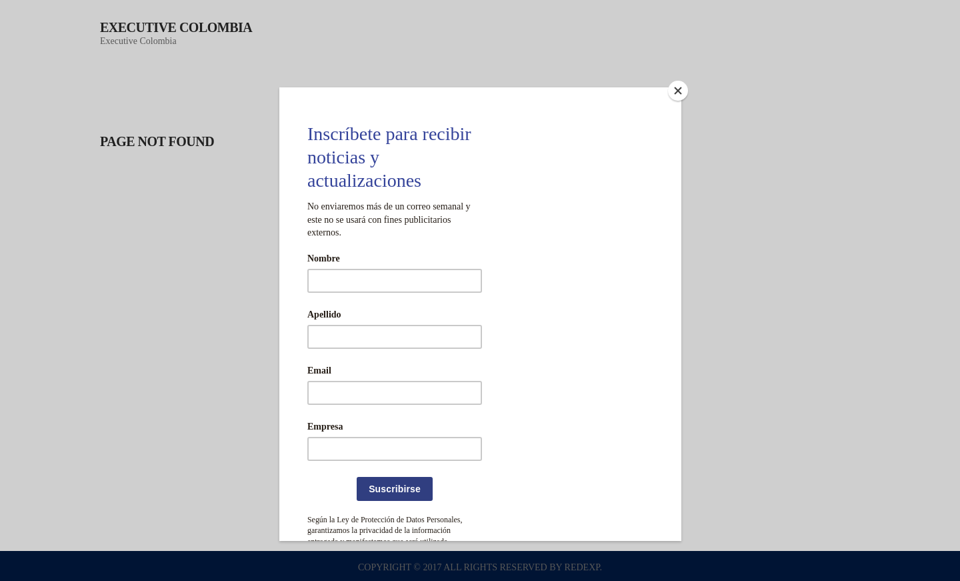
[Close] (678, 91)
